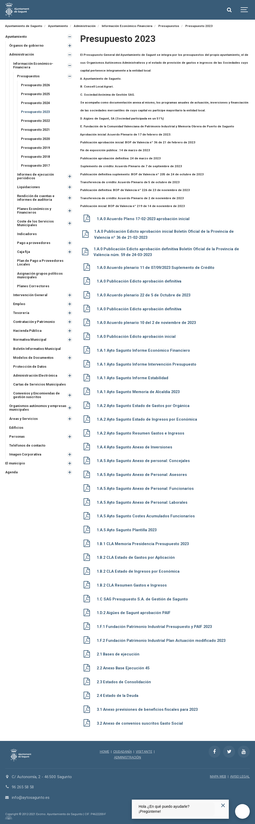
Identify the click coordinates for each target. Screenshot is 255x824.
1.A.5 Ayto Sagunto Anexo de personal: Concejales (145, 460)
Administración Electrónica (36, 381)
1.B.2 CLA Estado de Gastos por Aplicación (138, 557)
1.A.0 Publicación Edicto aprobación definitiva (140, 281)
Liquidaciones (29, 190)
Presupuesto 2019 (36, 149)
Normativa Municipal (30, 345)
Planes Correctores (33, 290)
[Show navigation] (244, 10)
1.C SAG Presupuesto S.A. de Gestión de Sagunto (144, 598)
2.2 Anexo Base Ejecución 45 (124, 667)
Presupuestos (29, 77)
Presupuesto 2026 (36, 86)
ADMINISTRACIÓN (127, 756)
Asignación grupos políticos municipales (40, 279)
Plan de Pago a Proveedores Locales (41, 266)
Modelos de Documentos (34, 363)
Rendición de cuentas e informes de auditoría (36, 200)
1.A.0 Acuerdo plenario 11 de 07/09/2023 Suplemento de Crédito (158, 267)
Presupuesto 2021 (36, 131)
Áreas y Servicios (24, 425)
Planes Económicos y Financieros (35, 213)
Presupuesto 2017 (36, 168)
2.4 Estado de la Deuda (118, 695)
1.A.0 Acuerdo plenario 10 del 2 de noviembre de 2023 (148, 322)
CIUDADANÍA (122, 751)
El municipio (15, 470)
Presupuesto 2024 (36, 104)
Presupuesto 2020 (36, 140)
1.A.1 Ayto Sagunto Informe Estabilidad (134, 378)
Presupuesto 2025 (36, 95)
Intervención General (31, 299)
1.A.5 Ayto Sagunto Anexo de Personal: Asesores (144, 474)
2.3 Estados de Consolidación (125, 681)
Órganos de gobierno (27, 46)
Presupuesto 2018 (36, 158)
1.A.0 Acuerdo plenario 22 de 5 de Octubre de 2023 (145, 295)
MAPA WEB (216, 776)
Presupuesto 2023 (36, 113)
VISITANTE (144, 751)
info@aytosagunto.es (31, 796)
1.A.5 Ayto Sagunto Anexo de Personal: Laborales (144, 502)
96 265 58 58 (24, 786)
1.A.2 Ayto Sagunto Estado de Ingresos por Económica (149, 419)
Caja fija (24, 255)
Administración (22, 55)
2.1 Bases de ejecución (119, 653)
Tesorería (21, 317)
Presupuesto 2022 (36, 122)
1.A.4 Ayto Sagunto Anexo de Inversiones (136, 446)
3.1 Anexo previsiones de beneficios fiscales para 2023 (149, 709)
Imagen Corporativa (25, 461)
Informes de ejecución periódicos (36, 178)
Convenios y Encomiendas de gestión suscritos (37, 401)
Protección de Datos (30, 372)
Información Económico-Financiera (34, 66)
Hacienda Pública (28, 336)
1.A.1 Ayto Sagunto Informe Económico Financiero (145, 350)
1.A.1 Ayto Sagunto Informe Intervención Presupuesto (148, 364)
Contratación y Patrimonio (35, 327)
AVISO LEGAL (239, 776)
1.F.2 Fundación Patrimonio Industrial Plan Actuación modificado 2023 (163, 640)
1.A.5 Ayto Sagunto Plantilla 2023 (128, 529)
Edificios (16, 434)
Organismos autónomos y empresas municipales (30, 414)
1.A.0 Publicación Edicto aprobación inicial (137, 336)
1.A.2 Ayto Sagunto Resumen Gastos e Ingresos (142, 433)
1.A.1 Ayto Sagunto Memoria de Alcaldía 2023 (140, 391)
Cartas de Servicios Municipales (40, 390)
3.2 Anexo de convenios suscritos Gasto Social (142, 722)
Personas (17, 443)
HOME (103, 751)
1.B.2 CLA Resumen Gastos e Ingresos (133, 584)
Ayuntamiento (16, 37)
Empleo (19, 309)
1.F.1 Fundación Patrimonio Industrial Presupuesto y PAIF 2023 (156, 626)
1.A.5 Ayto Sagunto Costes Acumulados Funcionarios (148, 515)
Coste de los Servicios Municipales (36, 226)
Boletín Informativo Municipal (38, 354)
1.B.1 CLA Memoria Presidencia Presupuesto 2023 (145, 543)
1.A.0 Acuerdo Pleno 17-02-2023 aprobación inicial (145, 218)
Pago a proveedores (34, 246)
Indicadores (27, 237)
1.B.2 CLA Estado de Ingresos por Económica (140, 571)
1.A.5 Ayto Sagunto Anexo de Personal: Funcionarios (147, 488)
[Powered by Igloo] (7, 817)
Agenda (11, 479)
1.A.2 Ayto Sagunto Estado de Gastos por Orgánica (145, 405)
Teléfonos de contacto (27, 452)
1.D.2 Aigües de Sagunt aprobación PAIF (134, 612)
